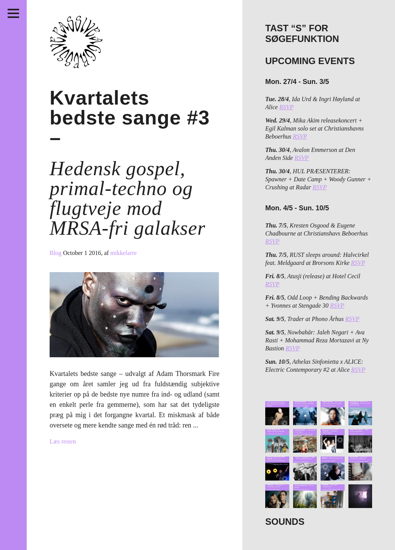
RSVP (286, 107)
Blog (56, 253)
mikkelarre (123, 253)
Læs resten (63, 441)
